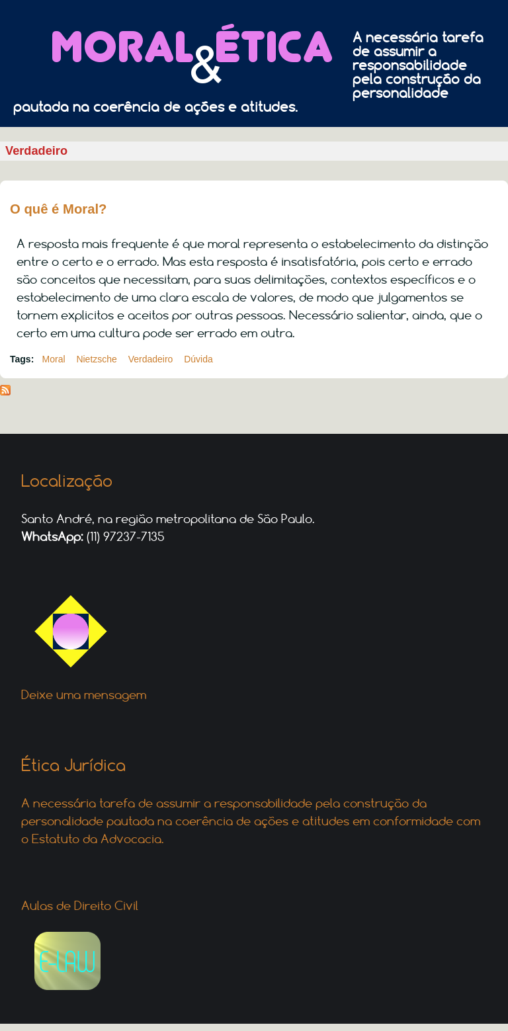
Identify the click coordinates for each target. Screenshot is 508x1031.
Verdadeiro (150, 359)
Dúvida (198, 359)
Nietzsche (96, 359)
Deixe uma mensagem (83, 694)
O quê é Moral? (58, 209)
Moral (53, 359)
